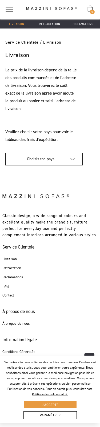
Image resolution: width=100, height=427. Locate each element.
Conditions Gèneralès (18, 352)
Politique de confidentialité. (50, 394)
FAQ (5, 286)
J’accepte (50, 404)
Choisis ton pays (44, 159)
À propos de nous (16, 324)
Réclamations (82, 24)
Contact (8, 295)
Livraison (16, 24)
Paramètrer (50, 415)
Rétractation (49, 24)
